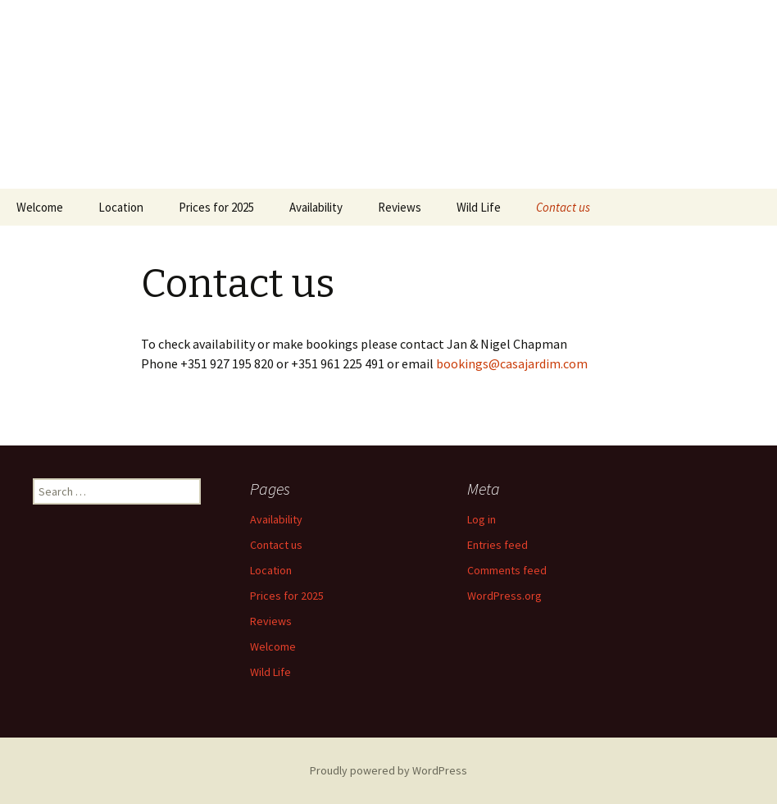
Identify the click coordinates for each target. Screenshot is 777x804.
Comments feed (507, 570)
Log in (481, 519)
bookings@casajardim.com (512, 363)
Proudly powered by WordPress (388, 770)
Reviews (399, 207)
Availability (316, 207)
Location (120, 207)
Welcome (39, 207)
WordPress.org (504, 595)
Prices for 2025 (216, 207)
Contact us (563, 207)
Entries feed (497, 544)
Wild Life (479, 207)
